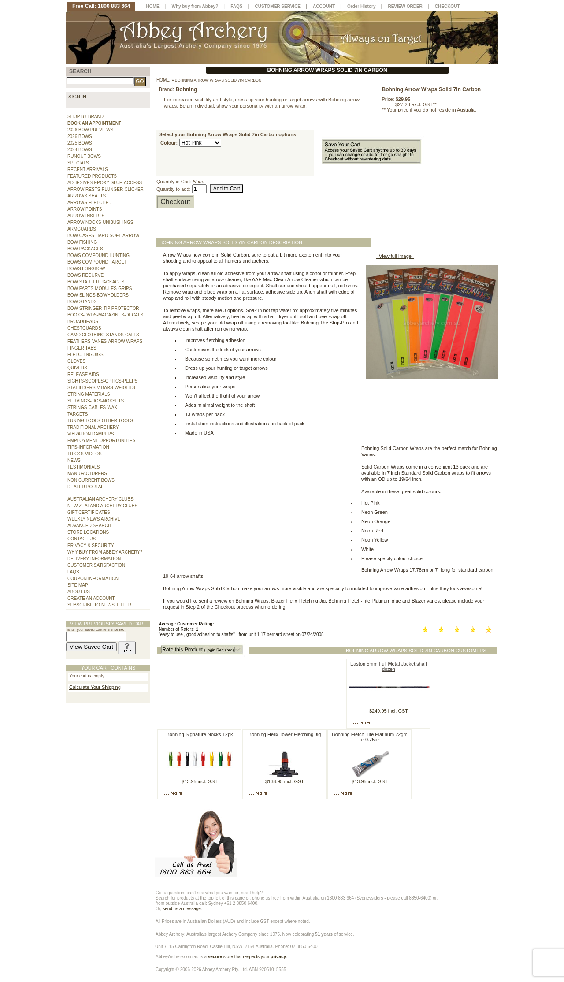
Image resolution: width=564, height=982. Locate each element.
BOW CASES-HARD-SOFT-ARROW (103, 235)
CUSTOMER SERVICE (278, 6)
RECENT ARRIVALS (87, 169)
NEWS (74, 460)
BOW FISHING (82, 242)
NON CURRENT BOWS (91, 480)
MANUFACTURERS (87, 473)
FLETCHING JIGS (85, 354)
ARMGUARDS (81, 229)
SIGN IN (77, 96)
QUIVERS (77, 367)
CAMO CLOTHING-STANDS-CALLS (103, 334)
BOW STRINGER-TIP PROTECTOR (103, 308)
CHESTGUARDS (84, 328)
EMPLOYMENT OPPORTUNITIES (101, 440)
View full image (395, 256)
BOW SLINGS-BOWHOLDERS (98, 295)
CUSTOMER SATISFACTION (96, 565)
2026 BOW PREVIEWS (90, 129)
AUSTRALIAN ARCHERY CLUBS (100, 499)
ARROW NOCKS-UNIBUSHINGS (100, 222)
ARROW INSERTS (85, 215)
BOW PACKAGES (85, 248)
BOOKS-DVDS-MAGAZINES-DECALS (105, 314)
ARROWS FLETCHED (89, 202)
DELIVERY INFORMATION (94, 558)
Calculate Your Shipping (95, 687)
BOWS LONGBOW (86, 268)
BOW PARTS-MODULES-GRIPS (99, 288)
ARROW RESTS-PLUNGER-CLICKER (105, 189)
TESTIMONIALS (83, 467)
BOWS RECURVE (85, 275)
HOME (153, 6)
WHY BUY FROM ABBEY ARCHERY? (104, 552)
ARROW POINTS (84, 209)
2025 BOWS (79, 143)
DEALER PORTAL (85, 486)
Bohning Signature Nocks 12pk (199, 734)
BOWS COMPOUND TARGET (97, 262)
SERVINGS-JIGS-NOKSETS (95, 400)
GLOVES (76, 361)
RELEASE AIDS (83, 374)
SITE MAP (77, 585)
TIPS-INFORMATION (88, 447)
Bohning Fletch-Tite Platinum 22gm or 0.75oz (369, 737)
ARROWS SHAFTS (86, 195)
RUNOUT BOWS (84, 156)
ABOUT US (78, 591)
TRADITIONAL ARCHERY (93, 427)
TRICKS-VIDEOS (84, 453)
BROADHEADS (82, 321)
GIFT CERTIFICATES (88, 512)
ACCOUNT (324, 6)
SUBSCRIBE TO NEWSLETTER (99, 605)
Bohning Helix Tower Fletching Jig (285, 734)
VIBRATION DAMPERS (90, 433)
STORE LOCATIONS (88, 532)
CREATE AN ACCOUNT (91, 598)
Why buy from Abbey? (195, 6)
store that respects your (247, 956)
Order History (361, 6)
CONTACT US (81, 538)
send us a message (182, 908)
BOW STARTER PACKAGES (95, 281)
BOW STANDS (81, 301)
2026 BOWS (79, 136)
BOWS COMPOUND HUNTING (98, 255)
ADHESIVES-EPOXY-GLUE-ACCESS (104, 182)
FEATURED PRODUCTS (92, 176)
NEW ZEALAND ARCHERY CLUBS (102, 505)
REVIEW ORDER (405, 6)
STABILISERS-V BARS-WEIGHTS (101, 387)
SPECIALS (78, 162)
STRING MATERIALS (88, 394)
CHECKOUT (447, 6)
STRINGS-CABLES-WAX (92, 407)
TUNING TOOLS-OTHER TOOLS (100, 420)
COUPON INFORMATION (93, 578)
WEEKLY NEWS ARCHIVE (93, 519)
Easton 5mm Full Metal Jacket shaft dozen (388, 666)
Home (163, 80)
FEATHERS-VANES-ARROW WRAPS (104, 341)
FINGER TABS (81, 348)
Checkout (175, 201)
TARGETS (77, 414)
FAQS (73, 571)
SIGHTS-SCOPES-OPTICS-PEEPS (102, 381)
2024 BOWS (79, 149)
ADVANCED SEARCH (89, 525)
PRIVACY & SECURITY (90, 545)
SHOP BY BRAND (85, 116)
